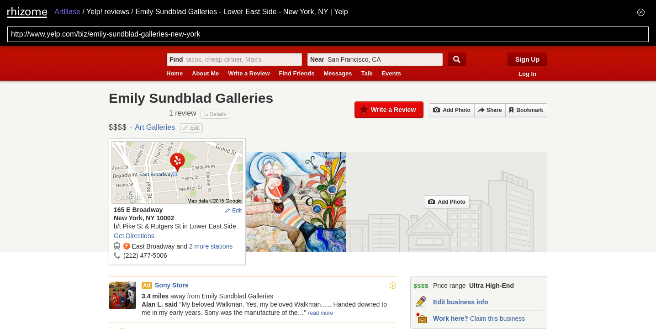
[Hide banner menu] (641, 12)
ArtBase (67, 12)
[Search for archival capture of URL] (328, 34)
